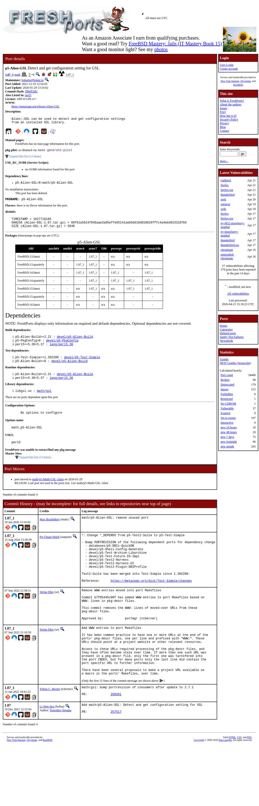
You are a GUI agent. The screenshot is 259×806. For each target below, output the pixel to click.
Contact (224, 131)
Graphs (224, 359)
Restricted (227, 399)
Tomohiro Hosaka (60, 752)
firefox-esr (227, 190)
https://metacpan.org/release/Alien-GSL (35, 107)
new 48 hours (229, 432)
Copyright (199, 782)
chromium (227, 250)
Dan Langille (225, 782)
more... (224, 161)
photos (160, 49)
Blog (223, 127)
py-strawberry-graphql (229, 233)
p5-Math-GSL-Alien (51, 492)
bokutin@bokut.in (32, 80)
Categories (226, 329)
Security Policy (229, 119)
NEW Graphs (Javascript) (235, 363)
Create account (229, 68)
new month (227, 446)
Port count (227, 375)
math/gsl (44, 401)
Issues (223, 108)
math (17, 74)
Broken (225, 380)
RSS (249, 780)
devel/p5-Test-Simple (82, 365)
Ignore (224, 389)
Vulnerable (227, 408)
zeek (223, 199)
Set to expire (228, 418)
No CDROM (228, 403)
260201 (116, 737)
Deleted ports (228, 333)
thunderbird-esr (230, 245)
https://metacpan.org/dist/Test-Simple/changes (151, 604)
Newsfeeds (226, 340)
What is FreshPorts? (232, 100)
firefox (225, 185)
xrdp (223, 209)
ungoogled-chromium (227, 256)
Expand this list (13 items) (25, 159)
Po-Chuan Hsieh (49, 549)
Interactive (227, 422)
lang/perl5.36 (61, 352)
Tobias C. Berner (50, 729)
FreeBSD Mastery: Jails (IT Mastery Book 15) (175, 43)
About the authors (230, 104)
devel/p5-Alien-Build (75, 343)
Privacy (224, 123)
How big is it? (228, 116)
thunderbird (228, 194)
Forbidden (227, 394)
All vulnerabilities (238, 293)
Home (223, 325)
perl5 (28, 95)
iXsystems (245, 81)
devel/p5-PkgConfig (62, 348)
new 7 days (227, 437)
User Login (226, 65)
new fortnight (229, 441)
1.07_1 (9, 74)
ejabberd (226, 180)
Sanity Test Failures (232, 337)
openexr (225, 204)
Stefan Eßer (47, 615)
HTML (232, 780)
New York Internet (229, 81)
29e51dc (31, 92)
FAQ (223, 112)
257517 (116, 755)
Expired (225, 413)
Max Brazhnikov (50, 532)
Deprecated (227, 384)
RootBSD (238, 84)
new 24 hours (229, 427)
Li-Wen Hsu (47, 748)
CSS (239, 780)
